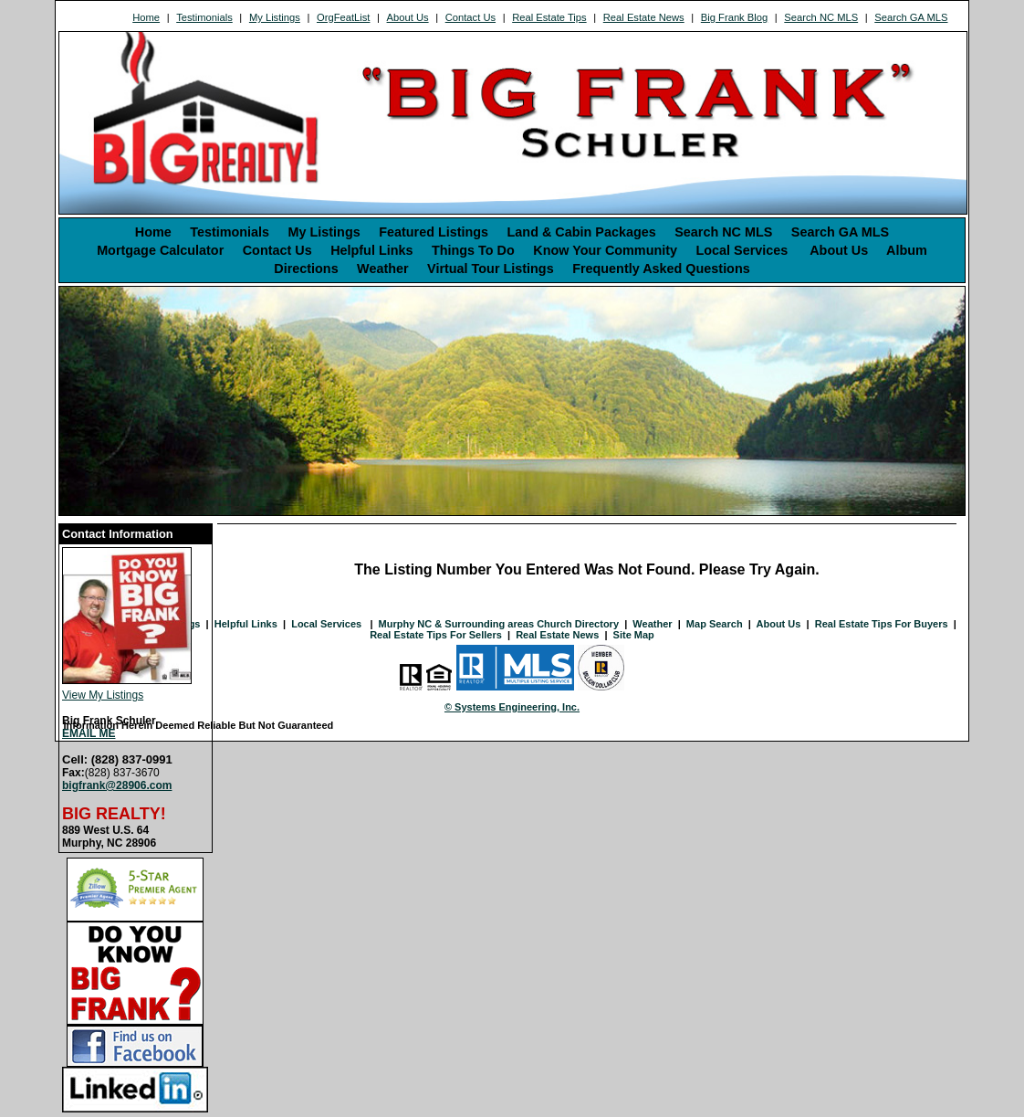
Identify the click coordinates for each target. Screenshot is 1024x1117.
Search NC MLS (821, 17)
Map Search (714, 623)
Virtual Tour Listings (490, 268)
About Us (408, 17)
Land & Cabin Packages (581, 232)
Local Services (743, 250)
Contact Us (470, 17)
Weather (383, 268)
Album (906, 250)
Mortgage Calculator (160, 250)
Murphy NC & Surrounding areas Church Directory (499, 623)
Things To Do (473, 250)
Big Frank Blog (734, 17)
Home (146, 17)
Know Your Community (605, 250)
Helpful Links (371, 250)
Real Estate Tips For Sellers (436, 634)
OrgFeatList (343, 17)
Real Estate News (643, 17)
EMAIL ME (88, 733)
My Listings (274, 17)
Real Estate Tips (549, 17)
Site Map (633, 634)
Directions (306, 268)
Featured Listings (433, 232)
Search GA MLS (910, 17)
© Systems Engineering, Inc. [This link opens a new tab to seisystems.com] (512, 706)
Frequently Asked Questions (661, 268)
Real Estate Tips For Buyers (881, 623)
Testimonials (204, 17)
